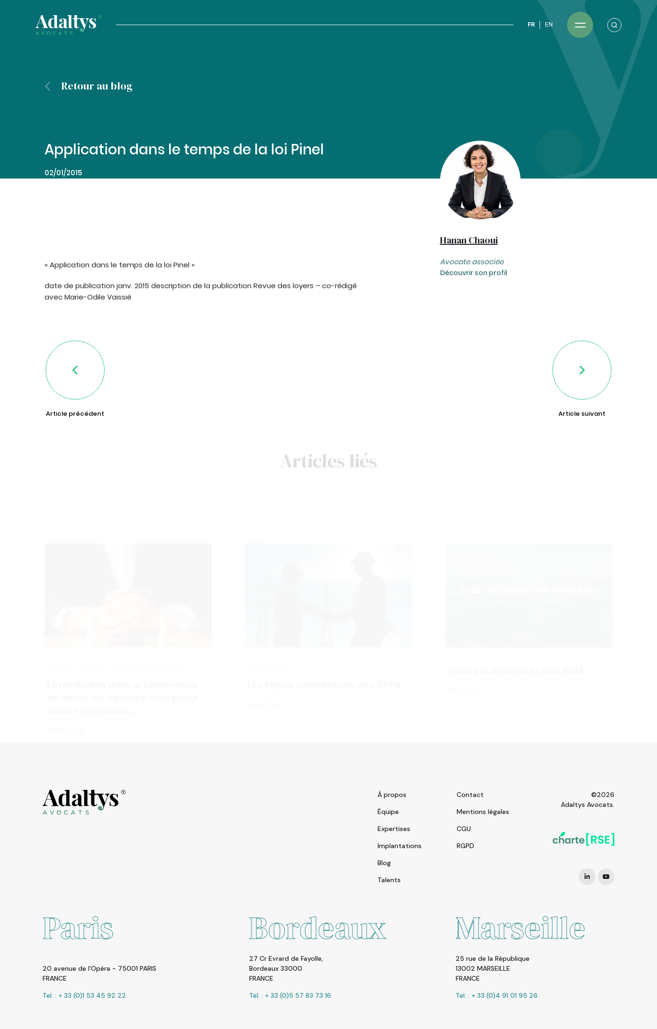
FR (531, 24)
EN (549, 24)
